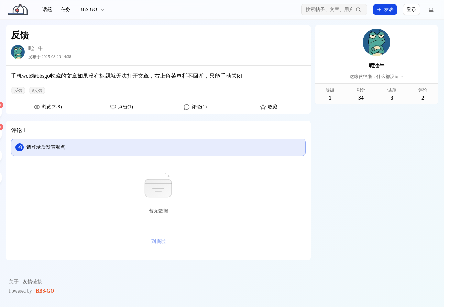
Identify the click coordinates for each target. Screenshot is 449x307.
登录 (411, 9)
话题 (47, 9)
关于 (14, 281)
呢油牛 (35, 48)
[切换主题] (431, 9)
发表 (385, 9)
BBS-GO (92, 9)
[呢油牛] (18, 52)
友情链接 (32, 281)
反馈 (18, 90)
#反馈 (37, 90)
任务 (65, 9)
